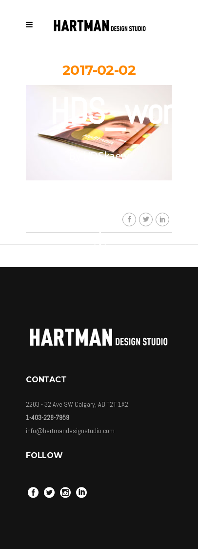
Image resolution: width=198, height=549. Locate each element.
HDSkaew (106, 156)
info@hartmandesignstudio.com (70, 430)
